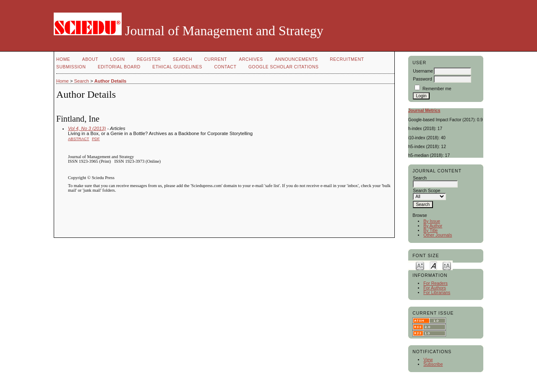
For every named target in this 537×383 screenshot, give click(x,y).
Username (423, 71)
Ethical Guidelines (177, 67)
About (90, 59)
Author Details (110, 80)
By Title (430, 230)
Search (182, 59)
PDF (96, 138)
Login (117, 59)
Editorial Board (119, 67)
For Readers (435, 283)
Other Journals (437, 235)
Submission (71, 67)
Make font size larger (447, 265)
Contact (225, 67)
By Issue (431, 221)
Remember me (436, 88)
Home (63, 59)
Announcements (296, 59)
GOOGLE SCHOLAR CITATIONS (283, 67)
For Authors (434, 288)
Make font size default (433, 265)
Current (215, 59)
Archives (251, 59)
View (428, 359)
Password (422, 79)
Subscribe (433, 364)
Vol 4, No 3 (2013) (87, 128)
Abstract (78, 138)
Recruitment (347, 59)
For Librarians (436, 292)
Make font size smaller (420, 265)
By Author (432, 226)
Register (149, 59)
